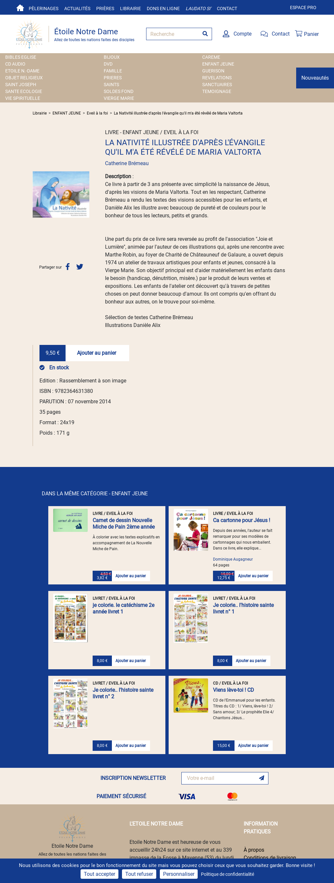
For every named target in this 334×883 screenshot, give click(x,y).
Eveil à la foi (97, 113)
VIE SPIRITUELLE (22, 98)
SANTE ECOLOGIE (23, 91)
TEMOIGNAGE (216, 91)
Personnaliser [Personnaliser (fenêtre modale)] (178, 874)
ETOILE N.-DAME (22, 70)
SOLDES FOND (118, 91)
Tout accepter (99, 874)
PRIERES (113, 77)
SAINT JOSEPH (20, 84)
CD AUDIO (15, 64)
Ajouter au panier (96, 353)
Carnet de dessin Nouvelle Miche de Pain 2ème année (124, 523)
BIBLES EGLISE (20, 57)
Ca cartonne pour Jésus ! (241, 520)
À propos (254, 850)
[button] (37, 194)
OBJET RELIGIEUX (24, 77)
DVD (108, 64)
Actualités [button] (77, 8)
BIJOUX (112, 57)
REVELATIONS (217, 77)
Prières (105, 8)
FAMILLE (113, 70)
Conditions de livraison (270, 858)
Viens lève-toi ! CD (233, 690)
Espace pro (303, 7)
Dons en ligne (163, 8)
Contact (227, 8)
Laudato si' (198, 8)
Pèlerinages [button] (43, 8)
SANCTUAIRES (217, 84)
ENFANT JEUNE (218, 64)
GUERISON (213, 70)
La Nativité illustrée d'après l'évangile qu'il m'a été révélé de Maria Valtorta (178, 113)
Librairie (130, 8)
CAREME (211, 57)
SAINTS (111, 84)
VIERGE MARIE (119, 98)
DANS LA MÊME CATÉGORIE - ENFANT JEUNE (95, 493)
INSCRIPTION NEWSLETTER (133, 778)
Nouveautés (315, 78)
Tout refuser (139, 874)
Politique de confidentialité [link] (227, 874)
